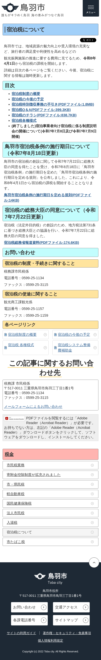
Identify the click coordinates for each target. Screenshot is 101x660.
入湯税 (12, 522)
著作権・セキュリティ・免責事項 (67, 633)
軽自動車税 (15, 494)
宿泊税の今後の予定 (74, 334)
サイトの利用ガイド (21, 633)
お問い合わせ (24, 607)
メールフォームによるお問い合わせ (33, 406)
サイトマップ (66, 620)
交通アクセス (66, 607)
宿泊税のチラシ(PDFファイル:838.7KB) (44, 115)
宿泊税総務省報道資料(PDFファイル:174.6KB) (41, 243)
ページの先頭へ (94, 562)
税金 (9, 454)
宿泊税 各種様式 (21, 345)
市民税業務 (15, 465)
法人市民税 (15, 513)
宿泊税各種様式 (24, 120)
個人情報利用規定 (50, 640)
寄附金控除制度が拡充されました (34, 475)
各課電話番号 (24, 620)
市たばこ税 (16, 542)
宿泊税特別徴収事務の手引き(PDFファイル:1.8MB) (53, 104)
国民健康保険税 (19, 503)
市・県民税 (15, 484)
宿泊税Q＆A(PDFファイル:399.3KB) (41, 110)
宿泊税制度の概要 (22, 334)
